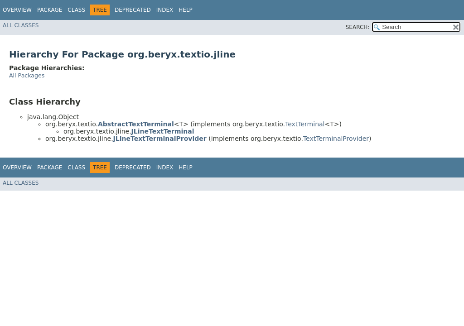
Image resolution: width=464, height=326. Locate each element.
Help (186, 10)
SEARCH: (358, 27)
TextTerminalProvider (336, 138)
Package (49, 10)
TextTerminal (304, 124)
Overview (17, 10)
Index (165, 10)
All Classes (21, 25)
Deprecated (133, 10)
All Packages (26, 75)
